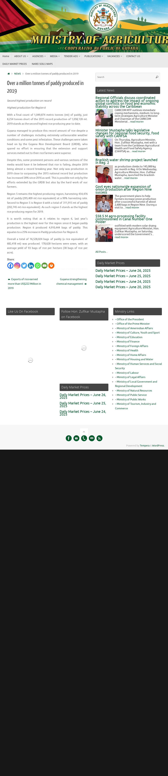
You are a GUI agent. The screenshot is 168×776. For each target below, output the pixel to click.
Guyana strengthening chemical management (71, 282)
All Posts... (101, 252)
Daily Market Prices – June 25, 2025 (123, 276)
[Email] (44, 266)
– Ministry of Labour (127, 373)
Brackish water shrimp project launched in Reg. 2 (126, 161)
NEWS (17, 73)
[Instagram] (17, 266)
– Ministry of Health (126, 350)
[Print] (51, 266)
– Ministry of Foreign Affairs (131, 346)
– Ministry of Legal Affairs (130, 377)
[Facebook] (10, 266)
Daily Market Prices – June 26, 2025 (123, 270)
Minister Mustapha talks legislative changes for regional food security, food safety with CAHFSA (127, 133)
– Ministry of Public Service (131, 395)
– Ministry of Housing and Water (134, 359)
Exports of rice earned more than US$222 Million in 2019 (24, 284)
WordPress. (158, 445)
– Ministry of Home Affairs (130, 355)
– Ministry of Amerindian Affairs (134, 328)
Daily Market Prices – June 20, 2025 (123, 287)
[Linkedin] (31, 266)
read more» (137, 121)
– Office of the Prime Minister (132, 324)
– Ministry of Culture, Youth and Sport (137, 332)
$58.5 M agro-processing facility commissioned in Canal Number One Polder (123, 219)
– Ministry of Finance (127, 341)
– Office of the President (129, 319)
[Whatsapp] (38, 266)
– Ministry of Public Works (130, 399)
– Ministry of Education (128, 337)
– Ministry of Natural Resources (133, 390)
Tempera (144, 445)
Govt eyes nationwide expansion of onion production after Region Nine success (123, 189)
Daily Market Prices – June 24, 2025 (123, 281)
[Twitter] (24, 266)
